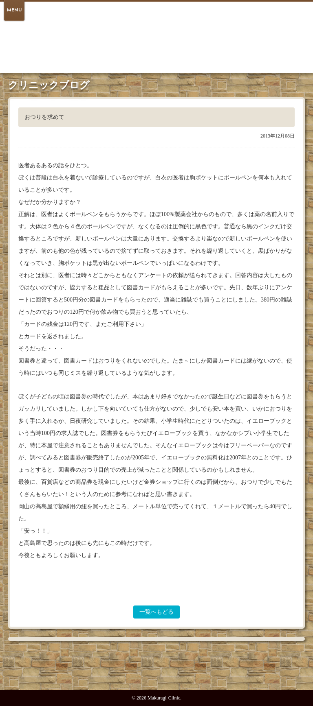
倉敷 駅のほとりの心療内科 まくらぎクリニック (156, 23)
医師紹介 (171, 50)
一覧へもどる (156, 612)
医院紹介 (113, 50)
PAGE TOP (156, 671)
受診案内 (142, 50)
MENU (14, 10)
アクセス (199, 50)
